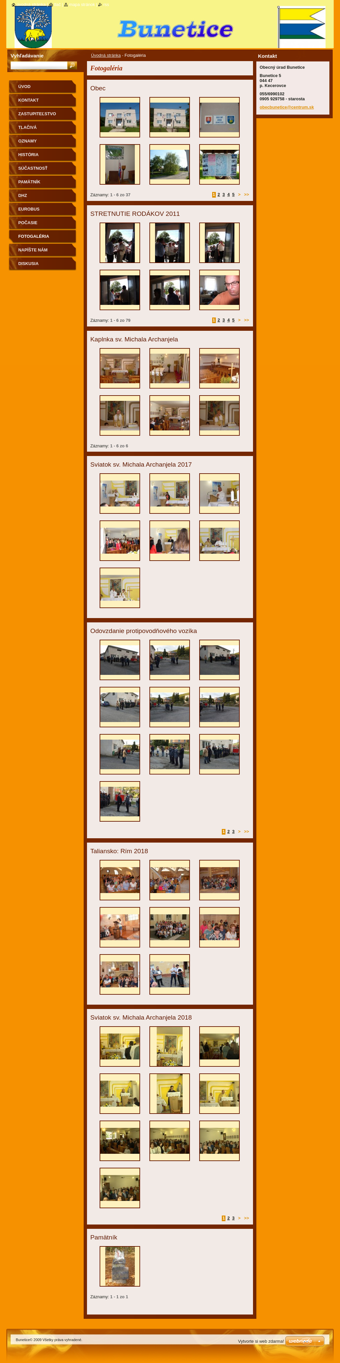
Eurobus (29, 209)
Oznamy (27, 140)
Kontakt (28, 100)
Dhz (22, 195)
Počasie (28, 222)
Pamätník (29, 181)
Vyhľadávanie (27, 55)
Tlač (57, 4)
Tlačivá (27, 127)
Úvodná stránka (106, 55)
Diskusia (28, 263)
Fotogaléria (33, 236)
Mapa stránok (82, 4)
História (28, 154)
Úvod (24, 86)
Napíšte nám (32, 249)
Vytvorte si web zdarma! (261, 1341)
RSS (106, 4)
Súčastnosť (32, 168)
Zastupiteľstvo (37, 113)
